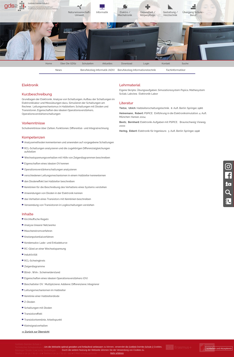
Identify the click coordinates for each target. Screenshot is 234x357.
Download (126, 63)
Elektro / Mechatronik (125, 10)
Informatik (102, 9)
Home (48, 63)
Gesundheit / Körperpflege (147, 10)
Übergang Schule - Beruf (193, 10)
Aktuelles (107, 63)
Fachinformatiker (175, 70)
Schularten (88, 63)
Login (146, 63)
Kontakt (166, 63)
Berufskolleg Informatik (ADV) (97, 70)
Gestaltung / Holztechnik (170, 10)
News (58, 70)
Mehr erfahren (117, 353)
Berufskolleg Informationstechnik (137, 70)
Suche (185, 63)
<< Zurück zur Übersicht (35, 331)
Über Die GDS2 (68, 63)
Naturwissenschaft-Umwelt (79, 10)
